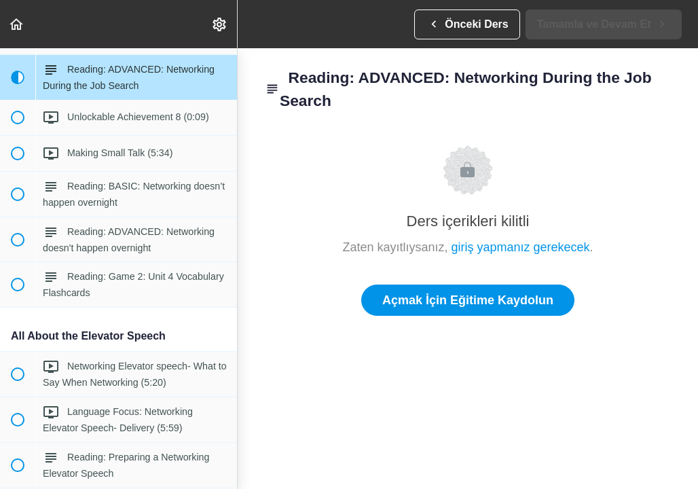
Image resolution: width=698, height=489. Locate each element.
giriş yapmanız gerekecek (520, 247)
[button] (17, 24)
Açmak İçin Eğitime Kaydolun (467, 300)
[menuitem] (220, 24)
